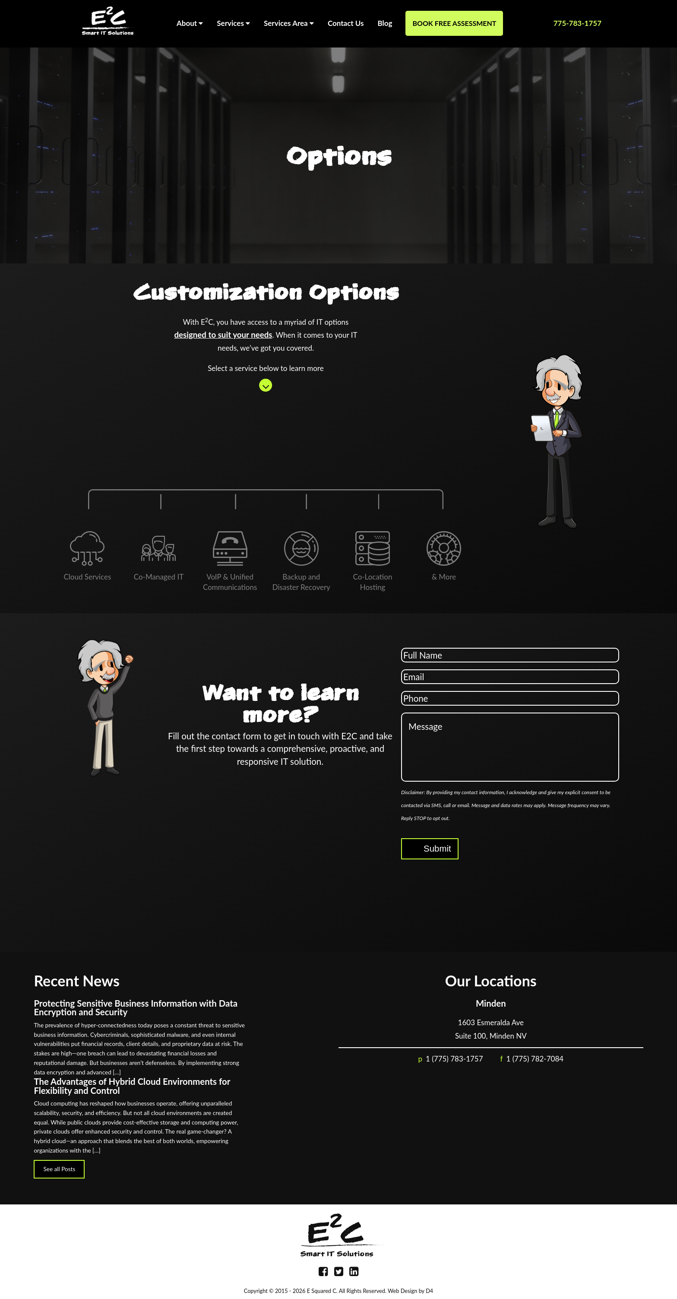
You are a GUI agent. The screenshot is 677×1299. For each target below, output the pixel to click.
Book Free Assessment (454, 23)
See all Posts (59, 1169)
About (190, 21)
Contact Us (346, 23)
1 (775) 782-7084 (535, 1058)
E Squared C (321, 1290)
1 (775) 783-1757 (454, 1058)
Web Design (402, 1290)
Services (233, 21)
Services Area (289, 21)
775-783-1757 (577, 23)
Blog (385, 23)
